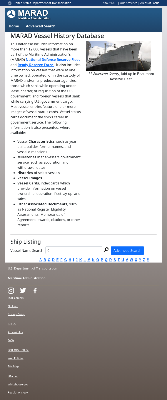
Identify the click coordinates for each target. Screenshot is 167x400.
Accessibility (15, 332)
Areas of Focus (149, 3)
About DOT (110, 3)
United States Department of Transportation (42, 3)
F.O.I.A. (12, 324)
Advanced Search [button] (40, 26)
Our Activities (128, 3)
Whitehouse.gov (18, 384)
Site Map (13, 366)
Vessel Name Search (26, 250)
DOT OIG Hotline (18, 350)
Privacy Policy (16, 314)
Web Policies (15, 358)
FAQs (11, 340)
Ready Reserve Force (36, 64)
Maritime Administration (26, 278)
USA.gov (13, 376)
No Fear (13, 306)
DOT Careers (15, 298)
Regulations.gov (18, 392)
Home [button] (14, 26)
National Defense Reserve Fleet (53, 59)
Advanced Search (127, 250)
